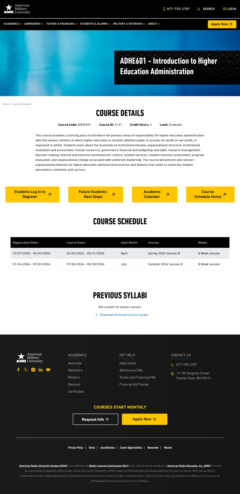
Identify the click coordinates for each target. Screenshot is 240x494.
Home (6, 103)
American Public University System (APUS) (43, 465)
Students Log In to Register (30, 194)
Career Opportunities (131, 447)
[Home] (17, 9)
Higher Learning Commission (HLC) (108, 465)
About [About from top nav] (152, 23)
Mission (168, 447)
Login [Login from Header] (231, 9)
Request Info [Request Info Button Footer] (93, 419)
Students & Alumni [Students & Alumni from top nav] (93, 23)
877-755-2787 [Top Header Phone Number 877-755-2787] (178, 9)
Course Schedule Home (207, 194)
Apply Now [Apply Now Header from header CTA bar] (219, 24)
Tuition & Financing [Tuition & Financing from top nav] (60, 23)
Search (209, 9)
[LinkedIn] (41, 369)
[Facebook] (18, 369)
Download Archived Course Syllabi (124, 315)
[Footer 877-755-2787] (196, 364)
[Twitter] (26, 369)
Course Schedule (21, 103)
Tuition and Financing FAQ (137, 377)
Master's (74, 377)
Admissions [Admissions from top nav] (32, 23)
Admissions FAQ (131, 370)
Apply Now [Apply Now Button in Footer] (142, 419)
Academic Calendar (152, 194)
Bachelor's (75, 370)
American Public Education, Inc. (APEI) (188, 465)
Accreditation (107, 447)
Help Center (128, 363)
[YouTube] (48, 369)
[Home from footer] (29, 357)
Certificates (76, 391)
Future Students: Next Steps (93, 194)
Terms (92, 447)
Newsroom (152, 447)
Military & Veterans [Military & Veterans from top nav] (127, 23)
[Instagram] (33, 369)
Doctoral (74, 384)
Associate (75, 363)
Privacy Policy (75, 447)
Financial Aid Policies (134, 384)
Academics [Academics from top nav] (11, 23)
